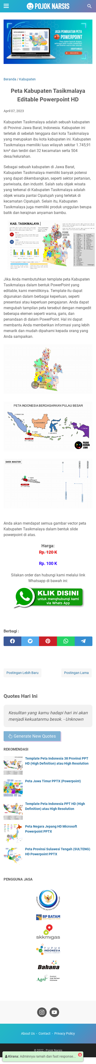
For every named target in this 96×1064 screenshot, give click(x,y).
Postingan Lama (76, 673)
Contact (45, 1033)
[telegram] (83, 641)
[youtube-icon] (54, 1012)
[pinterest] (48, 641)
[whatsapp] (66, 641)
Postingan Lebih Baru (22, 673)
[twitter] (30, 641)
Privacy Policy (64, 1033)
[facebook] (12, 641)
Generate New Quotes (32, 736)
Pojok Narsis (54, 1050)
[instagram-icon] (42, 1012)
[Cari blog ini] (89, 6)
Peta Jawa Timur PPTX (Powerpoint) (53, 781)
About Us (28, 1033)
